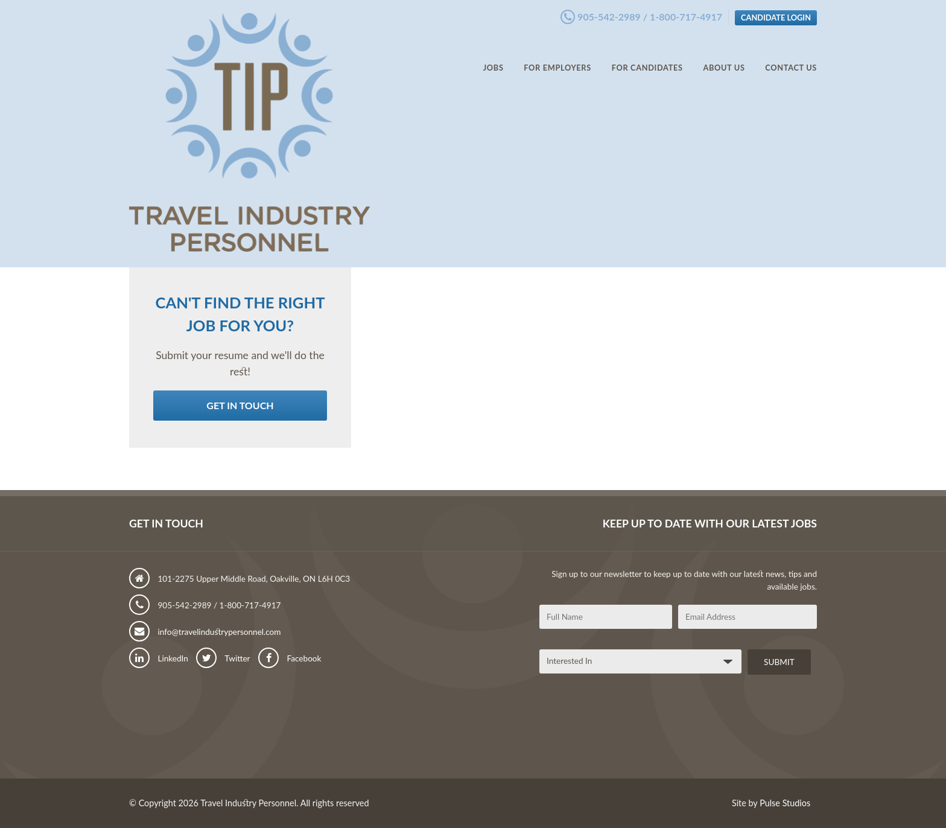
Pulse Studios (785, 803)
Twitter (223, 658)
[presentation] (631, 730)
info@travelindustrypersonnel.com (205, 632)
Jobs (493, 54)
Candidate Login (776, 14)
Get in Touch (239, 405)
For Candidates (647, 54)
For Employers (557, 54)
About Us (723, 54)
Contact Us (791, 54)
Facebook (289, 658)
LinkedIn (158, 658)
